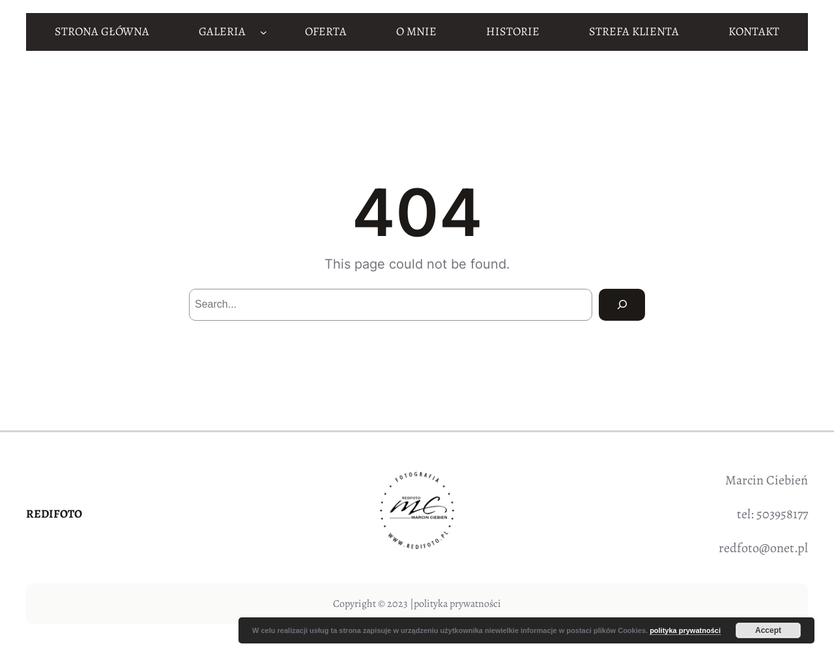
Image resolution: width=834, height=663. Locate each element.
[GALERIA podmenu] (263, 31)
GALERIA (222, 31)
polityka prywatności (457, 604)
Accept (768, 630)
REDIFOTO (54, 514)
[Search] (622, 305)
